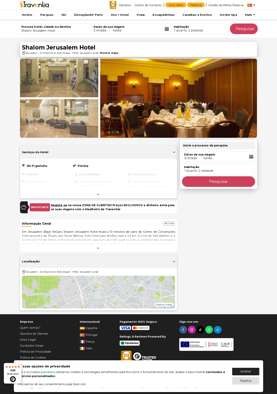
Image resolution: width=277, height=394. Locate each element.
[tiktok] (201, 330)
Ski (63, 15)
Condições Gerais (31, 345)
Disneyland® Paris (88, 15)
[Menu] (19, 365)
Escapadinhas (164, 15)
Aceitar (245, 369)
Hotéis (27, 15)
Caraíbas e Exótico (197, 15)
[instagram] (192, 330)
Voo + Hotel (120, 15)
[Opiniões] (125, 5)
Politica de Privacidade (35, 351)
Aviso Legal (28, 339)
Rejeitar (246, 379)
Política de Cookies (33, 357)
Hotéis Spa (228, 15)
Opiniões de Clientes (34, 333)
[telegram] (218, 330)
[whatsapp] (209, 330)
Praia (141, 15)
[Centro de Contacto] (148, 5)
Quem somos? (30, 327)
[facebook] (183, 330)
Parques (46, 15)
